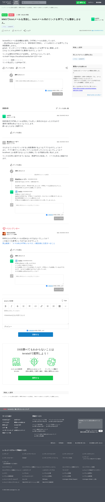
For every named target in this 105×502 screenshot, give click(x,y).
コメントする (57, 94)
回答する (35, 334)
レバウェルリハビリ (27, 476)
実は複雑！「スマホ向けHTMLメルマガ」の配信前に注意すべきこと (28, 243)
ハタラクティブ (26, 470)
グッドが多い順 (64, 108)
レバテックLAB (45, 435)
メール (4, 26)
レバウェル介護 (46, 473)
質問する (35, 378)
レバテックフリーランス (40, 420)
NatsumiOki (11, 232)
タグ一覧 (4, 427)
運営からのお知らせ (19, 422)
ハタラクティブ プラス (48, 470)
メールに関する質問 (12, 7)
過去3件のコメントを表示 (41, 174)
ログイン (91, 2)
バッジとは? (5, 422)
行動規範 (49, 90)
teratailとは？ (6, 419)
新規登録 (98, 2)
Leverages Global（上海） (90, 479)
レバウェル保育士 (87, 473)
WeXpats (44, 479)
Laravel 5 (10, 26)
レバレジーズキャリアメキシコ (10, 482)
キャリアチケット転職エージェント (12, 470)
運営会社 (53, 443)
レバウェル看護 (67, 473)
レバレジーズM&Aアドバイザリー (92, 470)
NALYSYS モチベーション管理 (30, 482)
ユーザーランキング (7, 430)
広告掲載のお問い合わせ (96, 443)
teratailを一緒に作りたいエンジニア (18, 409)
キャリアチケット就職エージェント (32, 467)
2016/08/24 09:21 (97, 30)
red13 (97, 18)
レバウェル (25, 473)
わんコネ (24, 479)
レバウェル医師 (67, 476)
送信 (100, 430)
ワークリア (66, 470)
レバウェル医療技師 (7, 476)
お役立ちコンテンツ (19, 430)
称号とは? (5, 425)
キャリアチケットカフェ (49, 467)
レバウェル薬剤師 (87, 476)
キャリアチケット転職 (89, 467)
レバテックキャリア (53, 425)
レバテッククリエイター (56, 420)
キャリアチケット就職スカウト (71, 467)
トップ (3, 7)
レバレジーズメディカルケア (10, 479)
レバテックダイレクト (40, 430)
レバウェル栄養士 (47, 476)
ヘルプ (16, 427)
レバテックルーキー (38, 425)
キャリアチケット (7, 467)
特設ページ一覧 (6, 432)
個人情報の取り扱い (80, 443)
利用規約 (61, 443)
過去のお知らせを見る (94, 95)
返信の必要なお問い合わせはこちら (89, 432)
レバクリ (4, 473)
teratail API (17, 425)
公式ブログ (17, 419)
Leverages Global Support (70, 479)
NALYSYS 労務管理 (47, 482)
